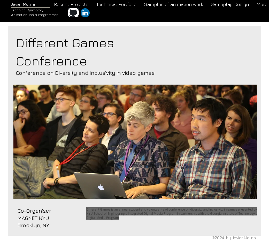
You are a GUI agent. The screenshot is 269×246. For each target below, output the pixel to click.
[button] (135, 142)
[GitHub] (73, 12)
